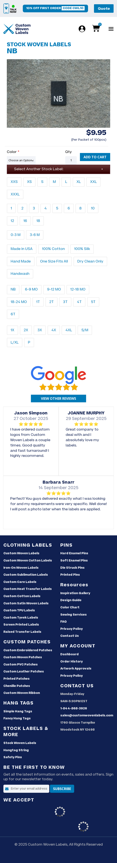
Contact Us (69, 636)
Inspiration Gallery (75, 593)
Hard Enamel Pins (74, 553)
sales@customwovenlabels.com (86, 715)
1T (38, 302)
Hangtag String (16, 750)
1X (12, 330)
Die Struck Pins (72, 568)
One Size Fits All (54, 261)
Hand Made (21, 261)
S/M (84, 330)
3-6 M (35, 234)
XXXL (15, 194)
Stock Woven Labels (19, 743)
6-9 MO (31, 289)
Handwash (20, 273)
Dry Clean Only (90, 261)
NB (13, 289)
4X (53, 330)
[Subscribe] (62, 789)
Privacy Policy (71, 629)
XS (29, 181)
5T (93, 302)
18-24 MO (19, 302)
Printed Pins (70, 575)
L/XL (15, 342)
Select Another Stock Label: (38, 169)
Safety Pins (12, 757)
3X (40, 330)
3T (65, 302)
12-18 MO (77, 289)
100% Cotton (53, 248)
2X (26, 330)
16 (25, 220)
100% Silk (82, 248)
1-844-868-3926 (73, 708)
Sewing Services (73, 615)
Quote (104, 8)
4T (79, 302)
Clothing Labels (27, 545)
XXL (93, 181)
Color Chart (69, 607)
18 (38, 220)
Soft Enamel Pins (74, 560)
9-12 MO (54, 289)
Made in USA (22, 248)
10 (93, 208)
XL (79, 181)
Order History (71, 662)
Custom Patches (27, 642)
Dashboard (69, 654)
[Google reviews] (58, 398)
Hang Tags (18, 703)
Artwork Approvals (75, 669)
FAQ (63, 622)
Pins (66, 545)
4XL (68, 330)
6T (13, 314)
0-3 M (15, 234)
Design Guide (70, 600)
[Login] (81, 28)
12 (12, 220)
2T (51, 302)
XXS (14, 181)
